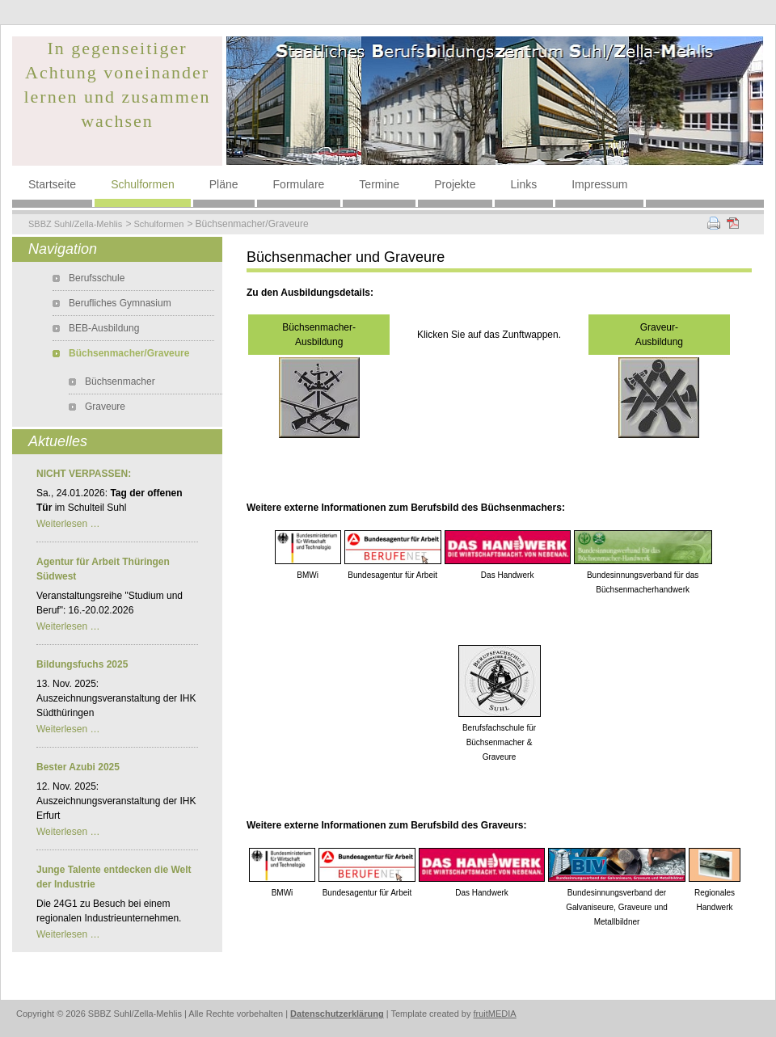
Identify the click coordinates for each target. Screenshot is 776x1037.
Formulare (299, 184)
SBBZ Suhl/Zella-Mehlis (75, 224)
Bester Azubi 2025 (78, 767)
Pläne (223, 184)
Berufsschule (96, 278)
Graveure (105, 406)
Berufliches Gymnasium (120, 303)
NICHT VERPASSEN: (83, 473)
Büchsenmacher (120, 381)
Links (524, 184)
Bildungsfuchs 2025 (82, 664)
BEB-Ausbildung (104, 328)
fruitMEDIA (495, 1013)
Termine (379, 184)
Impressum (599, 184)
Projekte (454, 184)
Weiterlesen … (67, 523)
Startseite (52, 184)
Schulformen (143, 184)
